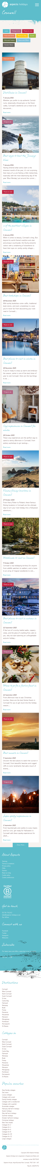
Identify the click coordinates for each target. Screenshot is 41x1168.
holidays (19, 4)
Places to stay (22, 35)
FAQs (3, 868)
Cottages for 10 (7, 1134)
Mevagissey (5, 1019)
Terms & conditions (8, 863)
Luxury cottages (7, 1095)
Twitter (4, 933)
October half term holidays (10, 1118)
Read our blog (6, 873)
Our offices (5, 917)
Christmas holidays (8, 1120)
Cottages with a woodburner (11, 1102)
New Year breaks (7, 1122)
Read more (6, 112)
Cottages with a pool (8, 1097)
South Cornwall (7, 996)
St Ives (4, 998)
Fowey (4, 1010)
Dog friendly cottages (8, 1090)
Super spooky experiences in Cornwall (17, 818)
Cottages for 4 (6, 1127)
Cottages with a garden (9, 1104)
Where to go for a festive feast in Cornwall (19, 688)
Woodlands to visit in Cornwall (18, 558)
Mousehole (5, 1014)
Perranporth (6, 1024)
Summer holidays (7, 1115)
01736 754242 (7, 912)
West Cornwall (6, 991)
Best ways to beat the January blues (19, 158)
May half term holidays (9, 1113)
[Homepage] (5, 4)
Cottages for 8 (6, 1132)
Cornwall (5, 989)
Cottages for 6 (6, 1129)
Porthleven (5, 1021)
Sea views (5, 1092)
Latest (6, 31)
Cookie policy (6, 875)
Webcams (5, 938)
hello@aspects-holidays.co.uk (11, 915)
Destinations (10, 983)
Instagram (5, 935)
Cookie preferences (8, 877)
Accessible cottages (8, 1106)
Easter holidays (7, 1111)
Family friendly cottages (9, 1099)
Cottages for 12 (7, 1136)
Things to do (16, 31)
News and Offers (23, 40)
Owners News (8, 45)
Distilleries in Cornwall (14, 93)
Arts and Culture (9, 40)
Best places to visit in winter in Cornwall (19, 361)
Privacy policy (6, 866)
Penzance (5, 1012)
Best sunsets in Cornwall (15, 753)
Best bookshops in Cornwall (17, 296)
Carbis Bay (5, 1001)
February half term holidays (10, 1109)
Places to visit (28, 31)
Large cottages (6, 1139)
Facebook (5, 931)
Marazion (5, 1017)
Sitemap (4, 861)
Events (32, 35)
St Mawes (5, 1026)
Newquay (5, 1005)
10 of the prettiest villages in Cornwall (17, 228)
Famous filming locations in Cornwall (17, 493)
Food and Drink (9, 35)
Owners (4, 870)
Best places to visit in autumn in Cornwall (20, 621)
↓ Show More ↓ (20, 845)
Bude (3, 1008)
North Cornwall (6, 994)
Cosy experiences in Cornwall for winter (19, 428)
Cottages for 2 (6, 1125)
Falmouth (5, 1003)
